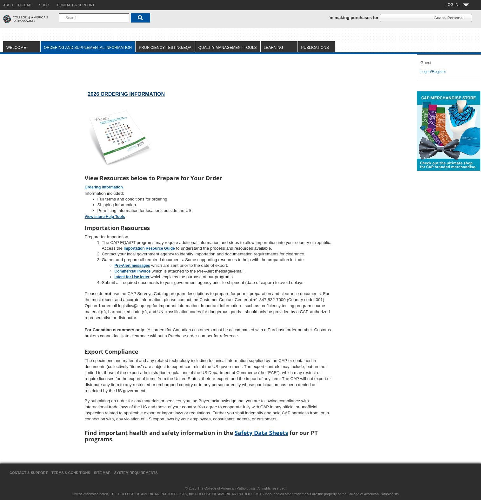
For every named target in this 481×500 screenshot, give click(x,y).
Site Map (102, 473)
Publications (315, 47)
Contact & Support (29, 473)
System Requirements (136, 473)
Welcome (16, 47)
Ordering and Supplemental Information (88, 47)
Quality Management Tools (227, 47)
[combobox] (94, 18)
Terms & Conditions (70, 473)
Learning (273, 47)
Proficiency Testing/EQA (165, 47)
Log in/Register (433, 71)
